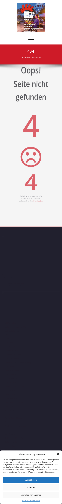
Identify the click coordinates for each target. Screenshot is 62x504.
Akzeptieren (31, 479)
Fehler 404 (37, 57)
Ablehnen (31, 487)
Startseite (27, 57)
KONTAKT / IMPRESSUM (31, 500)
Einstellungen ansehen (31, 494)
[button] (58, 454)
